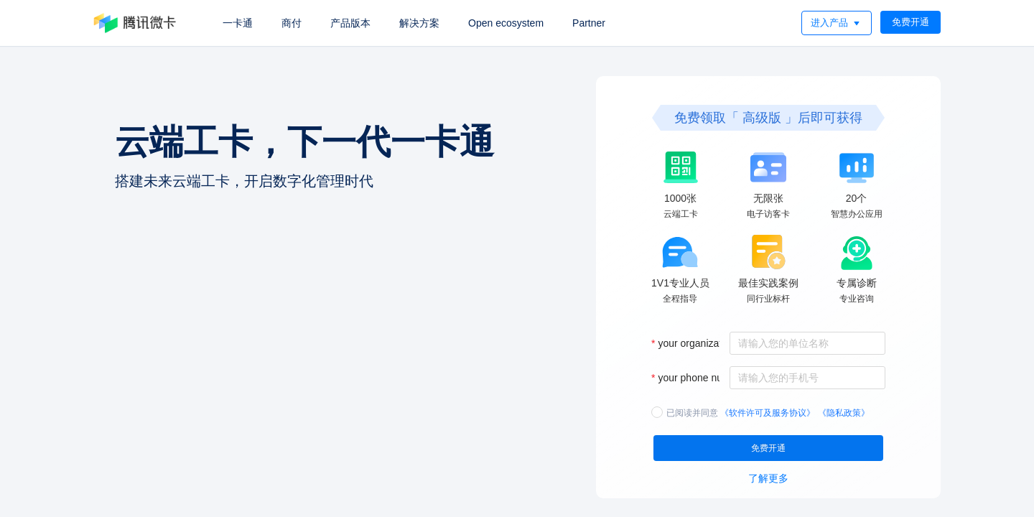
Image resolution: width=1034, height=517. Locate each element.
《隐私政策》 (844, 411)
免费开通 (910, 22)
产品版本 (350, 23)
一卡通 (238, 23)
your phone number (701, 375)
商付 (291, 23)
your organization (696, 341)
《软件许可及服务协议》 (767, 411)
